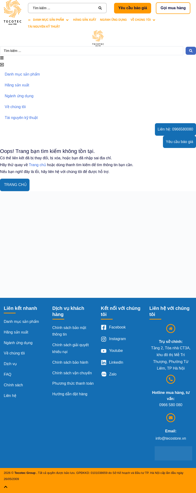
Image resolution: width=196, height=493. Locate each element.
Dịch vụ (10, 364)
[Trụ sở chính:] (170, 328)
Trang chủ (37, 165)
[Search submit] (100, 8)
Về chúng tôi (14, 353)
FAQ (7, 374)
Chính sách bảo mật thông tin (69, 331)
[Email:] (170, 417)
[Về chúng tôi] (143, 20)
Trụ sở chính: (171, 342)
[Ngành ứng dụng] (113, 20)
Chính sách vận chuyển (72, 373)
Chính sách (13, 385)
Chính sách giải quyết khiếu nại (70, 348)
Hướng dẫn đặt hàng (69, 394)
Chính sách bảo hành (70, 362)
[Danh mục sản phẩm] (48, 20)
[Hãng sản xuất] (84, 20)
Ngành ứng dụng (18, 343)
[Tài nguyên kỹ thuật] (44, 26)
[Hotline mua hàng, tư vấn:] (170, 379)
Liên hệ (10, 396)
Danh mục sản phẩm (21, 322)
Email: (170, 431)
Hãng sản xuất (16, 332)
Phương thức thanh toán (73, 383)
